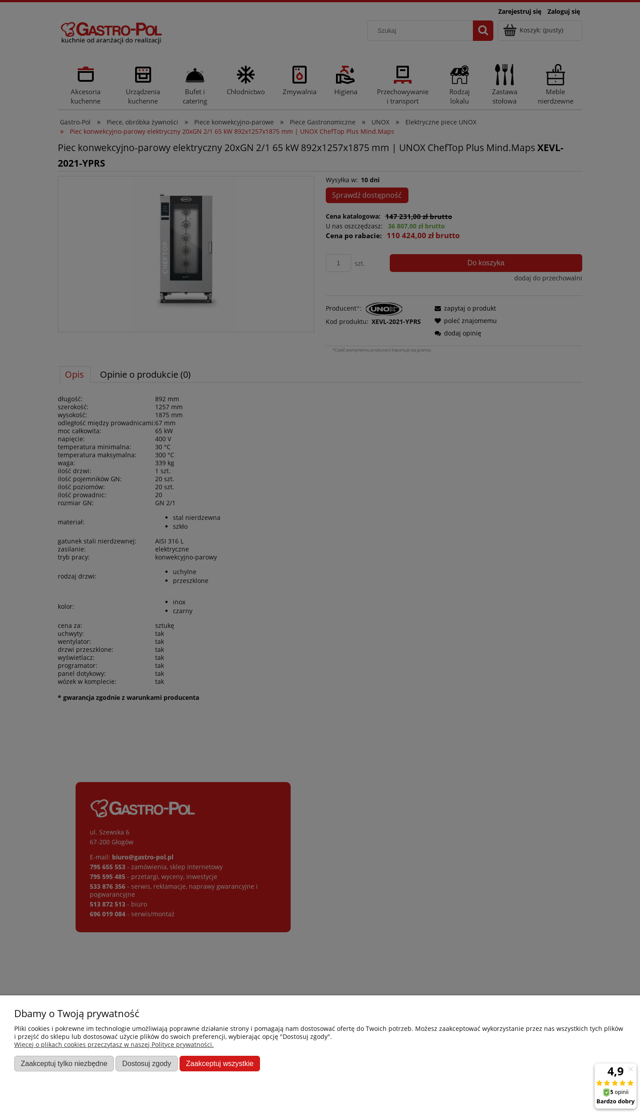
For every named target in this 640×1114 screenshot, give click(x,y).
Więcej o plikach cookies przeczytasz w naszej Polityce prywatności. (114, 1044)
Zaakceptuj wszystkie (219, 1063)
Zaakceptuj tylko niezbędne (64, 1063)
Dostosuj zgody (146, 1063)
